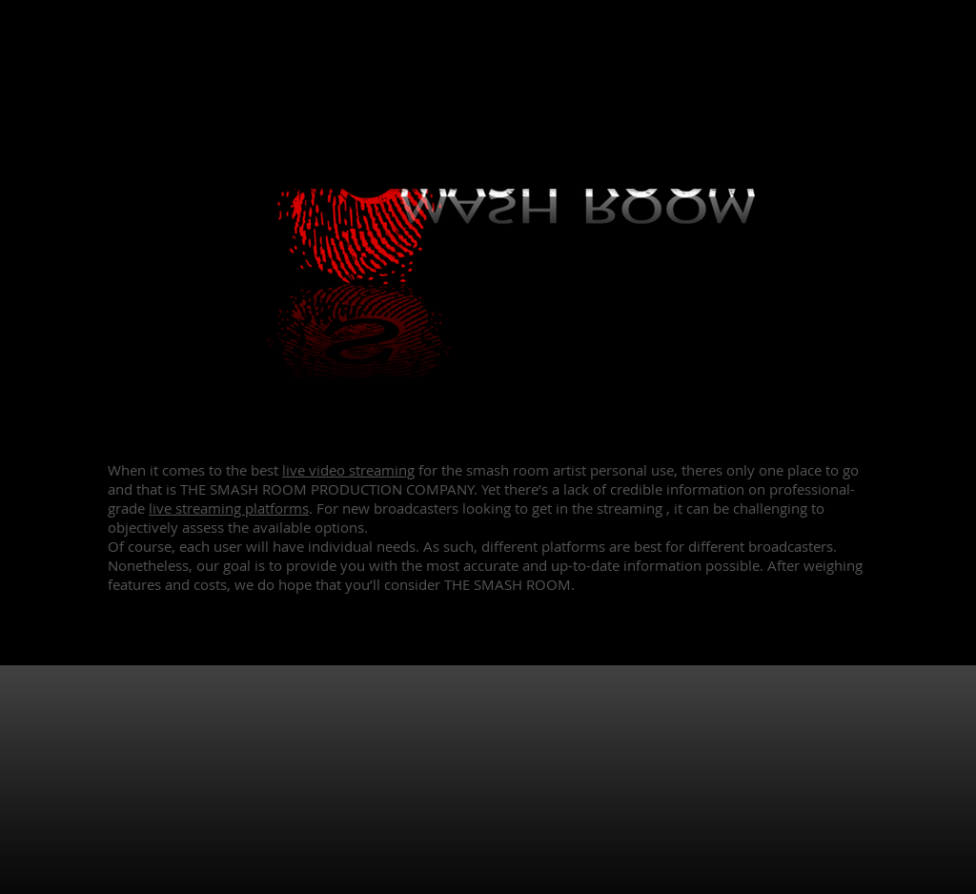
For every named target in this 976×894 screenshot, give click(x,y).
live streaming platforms (229, 508)
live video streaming (348, 469)
